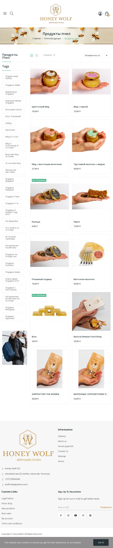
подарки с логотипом (10, 288)
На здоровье (11, 221)
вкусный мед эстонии (12, 155)
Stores (61, 461)
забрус (8, 123)
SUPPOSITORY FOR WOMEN (45, 394)
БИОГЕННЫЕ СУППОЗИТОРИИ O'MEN (91, 394)
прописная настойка (10, 171)
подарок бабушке (9, 188)
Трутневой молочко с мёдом (89, 164)
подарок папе (12, 196)
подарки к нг (12, 203)
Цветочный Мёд (40, 106)
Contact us (63, 451)
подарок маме (12, 85)
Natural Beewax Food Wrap (88, 336)
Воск (34, 336)
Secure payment (65, 446)
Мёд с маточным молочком (47, 164)
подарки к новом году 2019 (11, 212)
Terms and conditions (11, 523)
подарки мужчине (10, 317)
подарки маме (12, 272)
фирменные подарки (11, 92)
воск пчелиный (13, 116)
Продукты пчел (10, 56)
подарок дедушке (9, 179)
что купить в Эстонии (12, 228)
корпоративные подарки (13, 101)
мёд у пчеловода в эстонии (12, 145)
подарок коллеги (9, 264)
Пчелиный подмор (42, 279)
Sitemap (62, 456)
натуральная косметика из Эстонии (12, 298)
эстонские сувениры (10, 237)
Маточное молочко (84, 279)
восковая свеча (13, 109)
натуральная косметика (11, 246)
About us (62, 441)
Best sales (6, 513)
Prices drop (6, 503)
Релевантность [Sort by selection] (96, 55)
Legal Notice (7, 498)
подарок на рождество (11, 255)
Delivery (62, 436)
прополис (10, 129)
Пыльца (36, 221)
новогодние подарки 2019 (12, 279)
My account (7, 518)
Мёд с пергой (81, 106)
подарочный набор (11, 77)
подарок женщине (10, 308)
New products (8, 508)
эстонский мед (13, 163)
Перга (77, 221)
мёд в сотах (11, 136)
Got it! (101, 542)
